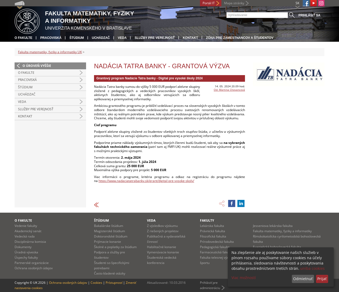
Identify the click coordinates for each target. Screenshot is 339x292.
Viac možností (243, 277)
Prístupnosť (114, 282)
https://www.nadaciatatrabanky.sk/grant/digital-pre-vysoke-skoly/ (146, 181)
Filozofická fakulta (213, 236)
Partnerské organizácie (32, 263)
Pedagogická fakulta (215, 247)
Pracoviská (50, 38)
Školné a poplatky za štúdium (115, 247)
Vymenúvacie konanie (163, 252)
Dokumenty (23, 247)
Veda (122, 38)
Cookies (96, 282)
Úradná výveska (26, 252)
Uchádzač (101, 38)
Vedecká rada (25, 236)
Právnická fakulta (212, 231)
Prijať (322, 278)
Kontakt (190, 38)
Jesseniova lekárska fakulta (273, 225)
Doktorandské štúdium (110, 236)
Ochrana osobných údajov (34, 268)
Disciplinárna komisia (30, 241)
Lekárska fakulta (212, 225)
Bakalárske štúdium (108, 225)
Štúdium (76, 38)
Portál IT (209, 3)
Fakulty (207, 220)
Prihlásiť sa (309, 15)
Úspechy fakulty (26, 257)
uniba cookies (312, 268)
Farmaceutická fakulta (216, 252)
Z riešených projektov (163, 231)
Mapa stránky (234, 3)
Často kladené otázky (109, 273)
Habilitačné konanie (161, 247)
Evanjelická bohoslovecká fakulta (277, 247)
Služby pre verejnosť (155, 38)
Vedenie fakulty (26, 225)
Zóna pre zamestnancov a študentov (239, 38)
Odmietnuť (303, 278)
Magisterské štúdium (109, 231)
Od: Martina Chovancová (229, 90)
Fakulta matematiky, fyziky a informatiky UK (50, 52)
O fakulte (23, 38)
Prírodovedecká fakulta (217, 241)
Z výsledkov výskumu (162, 225)
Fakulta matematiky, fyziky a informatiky (282, 231)
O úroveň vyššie (37, 65)
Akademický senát (28, 231)
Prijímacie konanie (107, 241)
